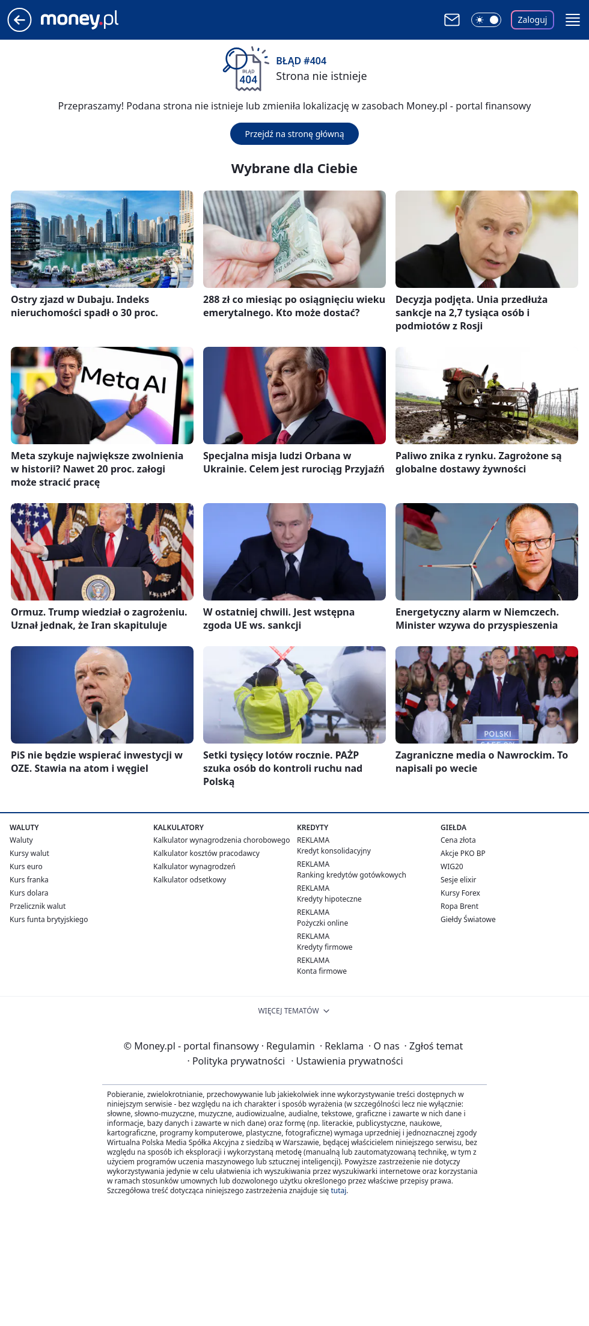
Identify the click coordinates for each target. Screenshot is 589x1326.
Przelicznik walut (38, 906)
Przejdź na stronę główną (294, 133)
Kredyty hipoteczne (329, 899)
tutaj (338, 1190)
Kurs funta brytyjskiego (49, 919)
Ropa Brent (459, 906)
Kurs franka (29, 880)
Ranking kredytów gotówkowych (351, 875)
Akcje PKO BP (463, 853)
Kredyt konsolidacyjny (334, 851)
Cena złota (458, 840)
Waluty (21, 840)
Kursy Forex (460, 893)
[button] (572, 19)
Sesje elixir (458, 880)
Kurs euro (26, 866)
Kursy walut (29, 853)
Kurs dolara (29, 893)
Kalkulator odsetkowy (189, 880)
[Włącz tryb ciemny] (486, 20)
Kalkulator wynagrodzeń (194, 866)
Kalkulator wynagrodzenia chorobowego (221, 840)
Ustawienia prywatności (347, 1061)
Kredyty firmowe (325, 947)
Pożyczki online (322, 923)
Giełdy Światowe (468, 919)
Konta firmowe (322, 971)
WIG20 (452, 866)
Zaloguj (533, 19)
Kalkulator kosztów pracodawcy (206, 853)
